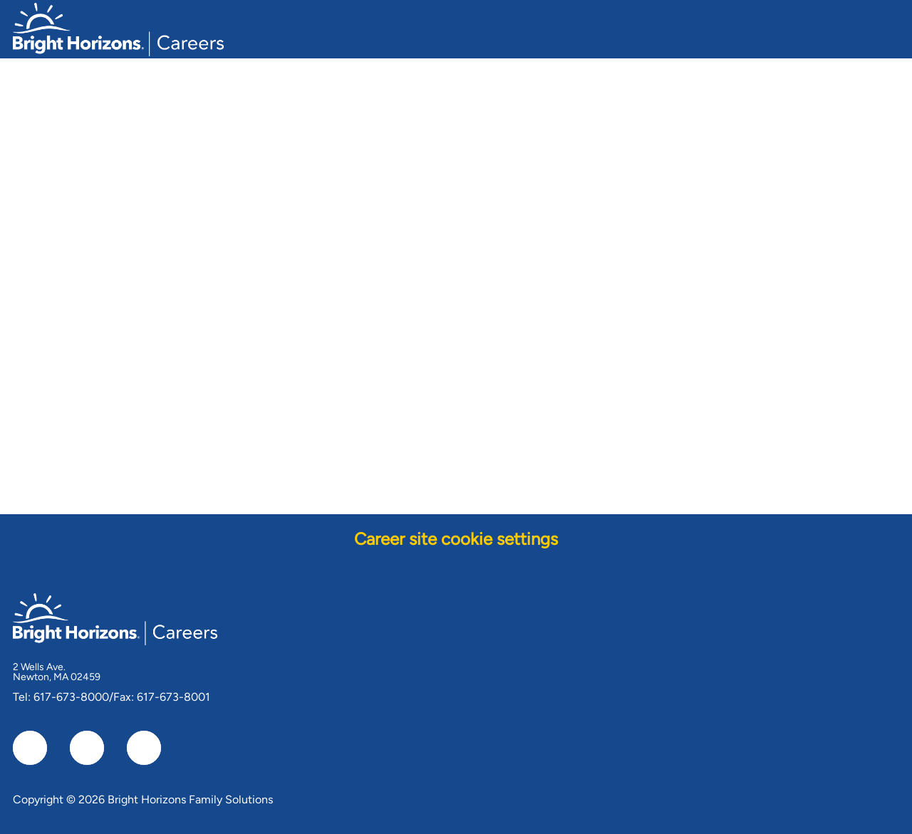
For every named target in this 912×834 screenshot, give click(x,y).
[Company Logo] (118, 27)
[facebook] (30, 748)
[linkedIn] (87, 748)
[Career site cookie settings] (456, 539)
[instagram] (144, 748)
